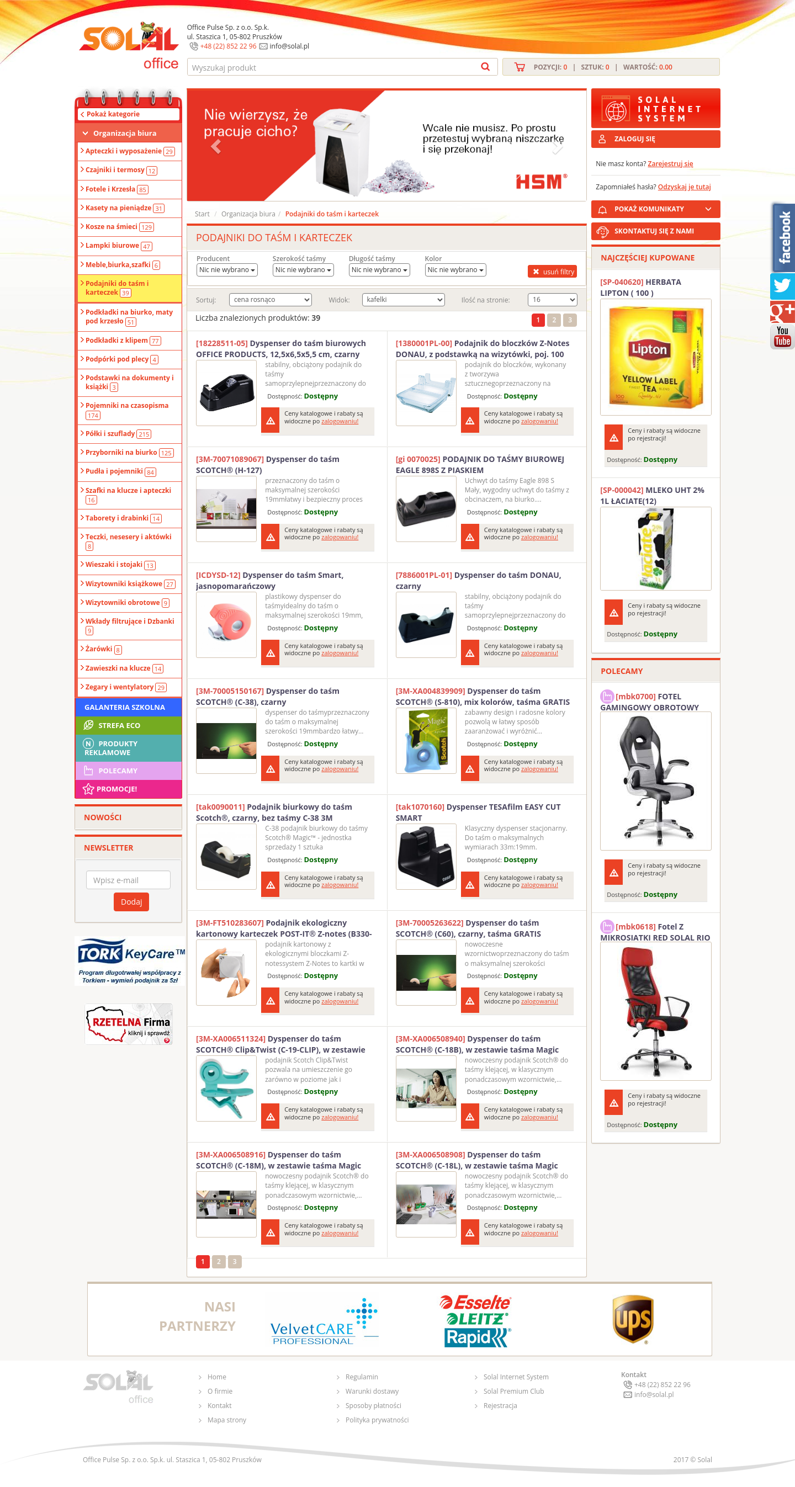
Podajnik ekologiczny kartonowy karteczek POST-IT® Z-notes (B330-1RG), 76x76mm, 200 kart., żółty (284, 928)
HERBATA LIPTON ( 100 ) (640, 287)
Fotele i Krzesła (117, 189)
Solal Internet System (516, 1377)
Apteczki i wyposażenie (130, 151)
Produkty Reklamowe (109, 746)
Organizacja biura (125, 133)
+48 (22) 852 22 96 (228, 46)
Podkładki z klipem (123, 341)
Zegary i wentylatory (126, 687)
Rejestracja (500, 1405)
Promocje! (109, 789)
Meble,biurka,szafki (123, 265)
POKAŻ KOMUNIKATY (665, 207)
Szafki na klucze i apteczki (128, 495)
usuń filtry (552, 271)
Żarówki (104, 649)
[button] (217, 146)
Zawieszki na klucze (124, 668)
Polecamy (109, 770)
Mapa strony (227, 1420)
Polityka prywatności (377, 1420)
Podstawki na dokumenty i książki (130, 382)
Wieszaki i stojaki (121, 565)
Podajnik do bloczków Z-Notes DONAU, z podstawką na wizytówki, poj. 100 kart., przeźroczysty (483, 349)
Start (202, 214)
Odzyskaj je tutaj (684, 187)
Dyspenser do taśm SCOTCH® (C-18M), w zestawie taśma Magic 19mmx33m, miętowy (278, 1160)
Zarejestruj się (670, 163)
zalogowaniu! (339, 421)
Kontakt (219, 1405)
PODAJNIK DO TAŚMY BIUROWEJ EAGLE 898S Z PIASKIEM (480, 464)
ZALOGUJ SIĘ (634, 139)
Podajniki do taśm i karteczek (117, 288)
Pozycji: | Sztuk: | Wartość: (603, 67)
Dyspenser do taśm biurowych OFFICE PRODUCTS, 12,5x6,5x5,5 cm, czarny (281, 348)
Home (217, 1377)
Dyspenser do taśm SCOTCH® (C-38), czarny (268, 696)
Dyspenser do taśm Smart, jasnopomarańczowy (269, 580)
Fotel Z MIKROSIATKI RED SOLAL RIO (655, 931)
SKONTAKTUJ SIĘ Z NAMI (654, 231)
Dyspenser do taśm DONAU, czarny (478, 580)
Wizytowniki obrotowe (127, 603)
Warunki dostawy (372, 1391)
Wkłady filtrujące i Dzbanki (130, 626)
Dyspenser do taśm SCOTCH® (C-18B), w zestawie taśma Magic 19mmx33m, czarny (477, 1044)
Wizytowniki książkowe (131, 584)
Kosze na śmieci (120, 227)
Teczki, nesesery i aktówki (129, 541)
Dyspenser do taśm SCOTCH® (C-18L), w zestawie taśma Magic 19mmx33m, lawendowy (477, 1160)
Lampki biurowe (119, 246)
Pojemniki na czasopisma (127, 410)
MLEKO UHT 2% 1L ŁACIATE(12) (652, 495)
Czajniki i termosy (121, 170)
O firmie (220, 1391)
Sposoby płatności (373, 1405)
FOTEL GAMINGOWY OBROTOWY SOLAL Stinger (649, 700)
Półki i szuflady (118, 434)
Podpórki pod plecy (122, 359)
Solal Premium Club (514, 1391)
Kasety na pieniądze (125, 208)
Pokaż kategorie (113, 114)
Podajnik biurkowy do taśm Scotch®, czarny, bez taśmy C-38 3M (274, 812)
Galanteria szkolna (124, 707)
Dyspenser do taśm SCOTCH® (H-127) (268, 464)
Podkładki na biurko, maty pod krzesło (129, 316)
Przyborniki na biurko (130, 453)
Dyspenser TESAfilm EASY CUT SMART (478, 812)
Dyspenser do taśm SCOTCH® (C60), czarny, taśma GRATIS (468, 928)
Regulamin (362, 1377)
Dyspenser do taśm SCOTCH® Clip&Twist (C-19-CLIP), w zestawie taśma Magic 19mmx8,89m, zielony (280, 1044)
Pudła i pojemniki (121, 471)
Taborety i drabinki (124, 518)
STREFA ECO (110, 725)
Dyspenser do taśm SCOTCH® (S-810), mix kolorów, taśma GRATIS (483, 696)
